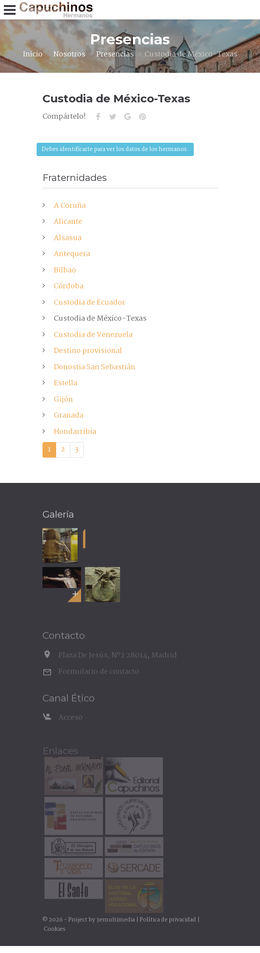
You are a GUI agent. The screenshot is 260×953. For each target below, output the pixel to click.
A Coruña (70, 206)
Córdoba (68, 286)
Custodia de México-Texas (100, 319)
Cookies (54, 929)
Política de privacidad (168, 920)
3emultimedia (115, 920)
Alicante (68, 222)
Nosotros (69, 54)
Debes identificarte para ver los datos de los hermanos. (115, 149)
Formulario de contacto (98, 678)
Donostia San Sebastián (94, 367)
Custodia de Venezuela (93, 335)
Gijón (63, 399)
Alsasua (67, 238)
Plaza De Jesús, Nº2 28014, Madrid (117, 662)
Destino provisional (88, 351)
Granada (68, 415)
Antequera (72, 254)
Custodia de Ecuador (89, 303)
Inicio (32, 54)
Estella (65, 383)
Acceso (70, 724)
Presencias (115, 54)
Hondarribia (75, 432)
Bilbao (65, 270)
